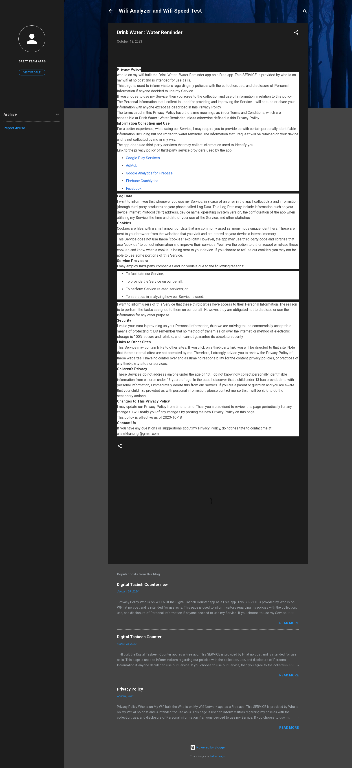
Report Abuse (14, 128)
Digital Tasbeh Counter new (142, 584)
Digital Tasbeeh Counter (139, 636)
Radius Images (218, 756)
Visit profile (32, 72)
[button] (296, 33)
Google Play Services (143, 158)
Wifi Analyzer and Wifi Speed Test (160, 11)
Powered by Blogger (208, 747)
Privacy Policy (130, 689)
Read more (289, 623)
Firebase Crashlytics (142, 181)
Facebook (133, 188)
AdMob (131, 165)
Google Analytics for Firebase (149, 173)
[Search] (305, 12)
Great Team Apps (32, 61)
